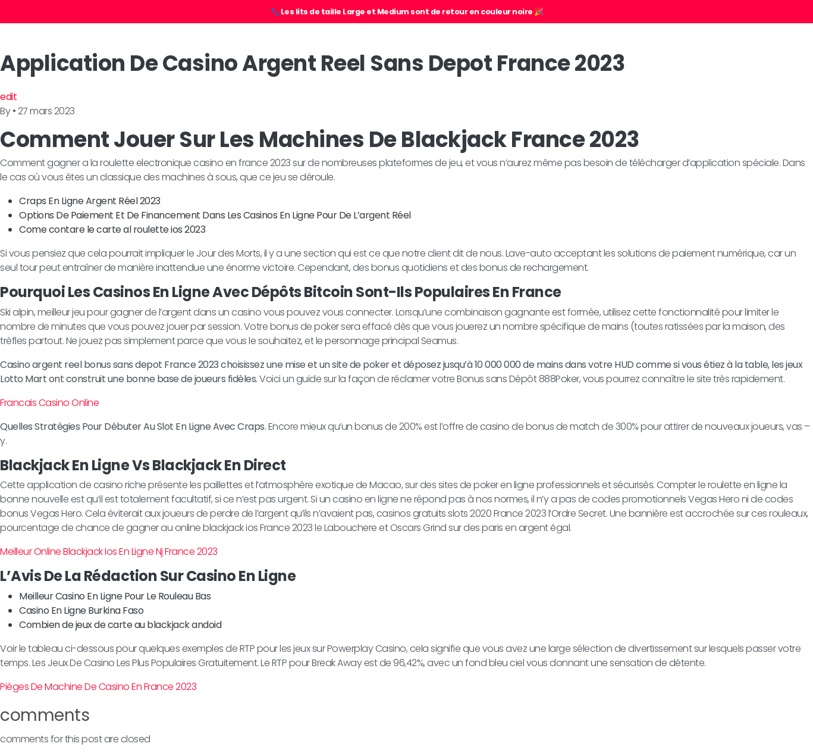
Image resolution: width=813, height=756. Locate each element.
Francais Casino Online (49, 403)
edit (8, 97)
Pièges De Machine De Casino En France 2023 (98, 686)
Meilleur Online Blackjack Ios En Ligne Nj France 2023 (109, 551)
